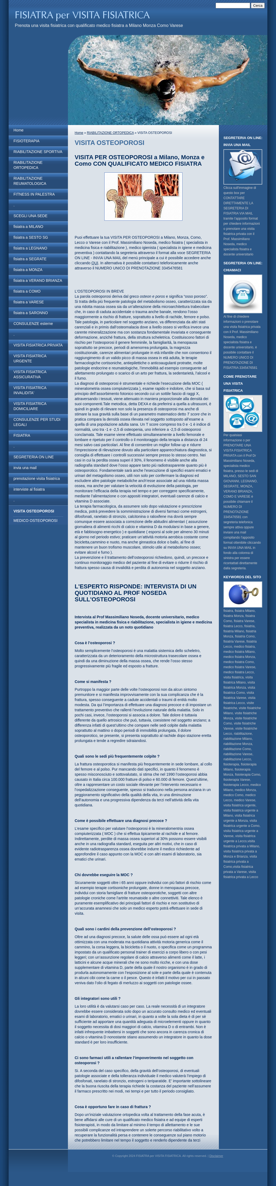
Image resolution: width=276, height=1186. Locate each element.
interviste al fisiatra (29, 489)
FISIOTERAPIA (26, 141)
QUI (94, 263)
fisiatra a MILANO (28, 226)
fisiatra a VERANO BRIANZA (37, 280)
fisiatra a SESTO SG (30, 237)
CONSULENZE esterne (33, 323)
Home (18, 130)
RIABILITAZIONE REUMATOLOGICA (29, 181)
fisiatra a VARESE (28, 302)
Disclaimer (216, 1155)
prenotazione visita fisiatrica (36, 478)
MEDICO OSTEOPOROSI (35, 520)
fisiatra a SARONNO (30, 313)
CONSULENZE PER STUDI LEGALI (36, 422)
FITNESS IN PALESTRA (34, 194)
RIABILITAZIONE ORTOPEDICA (28, 165)
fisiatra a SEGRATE (30, 259)
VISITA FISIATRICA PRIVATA (38, 345)
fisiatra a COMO (26, 291)
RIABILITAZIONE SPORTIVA (37, 152)
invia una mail (25, 468)
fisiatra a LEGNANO (30, 248)
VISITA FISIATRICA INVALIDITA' (29, 390)
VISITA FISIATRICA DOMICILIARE (29, 406)
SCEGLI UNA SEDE (30, 216)
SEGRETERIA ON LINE (33, 457)
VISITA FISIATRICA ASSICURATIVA (29, 374)
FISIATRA (21, 435)
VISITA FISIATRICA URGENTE (29, 358)
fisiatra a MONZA (27, 270)
